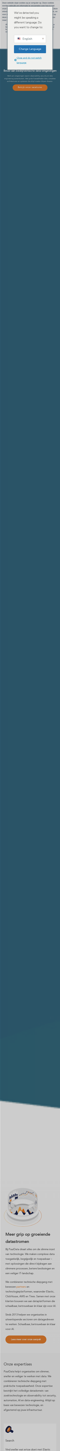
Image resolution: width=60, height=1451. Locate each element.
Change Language (30, 49)
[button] (25, 1340)
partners (21, 1287)
